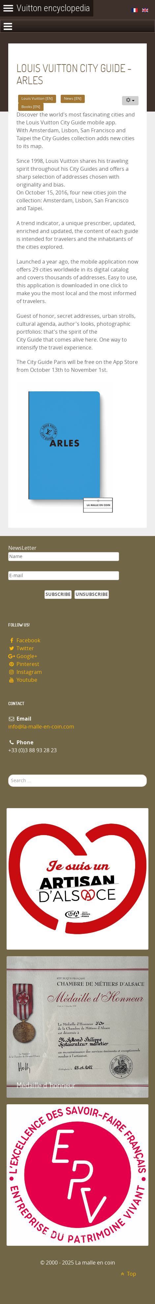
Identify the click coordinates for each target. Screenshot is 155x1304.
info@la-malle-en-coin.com (41, 727)
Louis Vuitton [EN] (37, 98)
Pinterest (23, 664)
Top (127, 1274)
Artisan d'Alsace (40, 937)
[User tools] (130, 100)
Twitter (21, 648)
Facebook (24, 640)
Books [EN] (30, 107)
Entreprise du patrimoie (52, 1233)
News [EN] (72, 98)
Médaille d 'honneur (46, 1085)
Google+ (22, 656)
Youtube (22, 680)
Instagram (25, 672)
